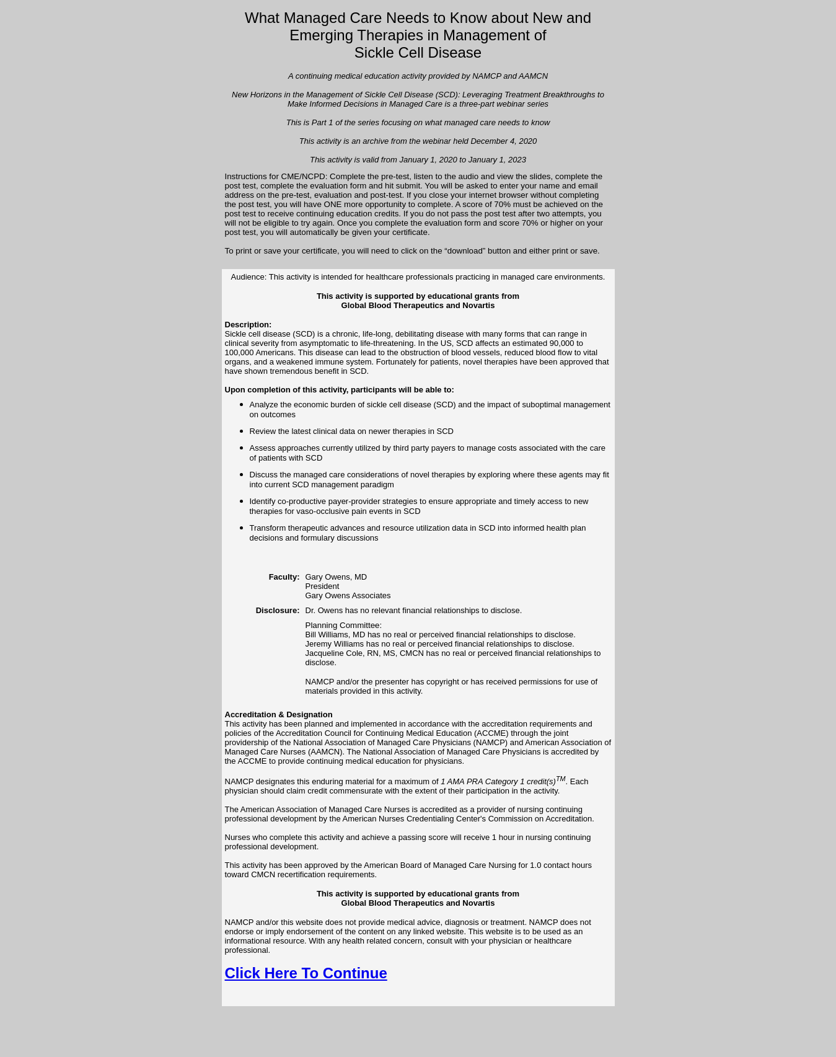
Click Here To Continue (306, 973)
